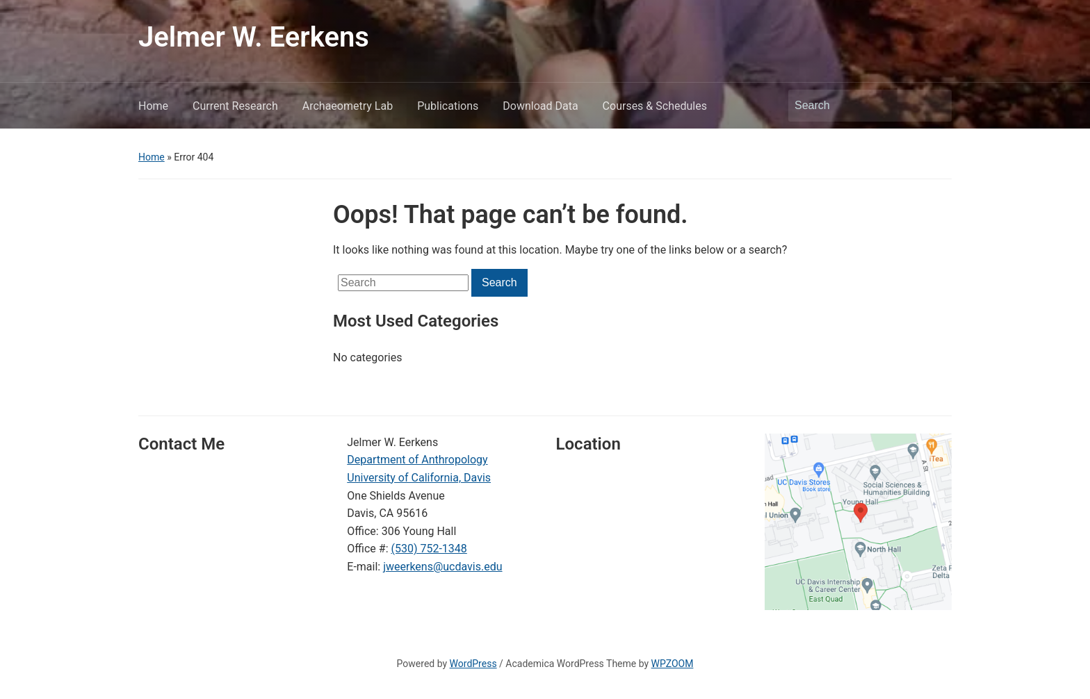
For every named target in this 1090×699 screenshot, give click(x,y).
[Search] (857, 106)
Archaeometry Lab (347, 106)
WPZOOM (672, 663)
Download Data (540, 106)
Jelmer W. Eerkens (253, 37)
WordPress (473, 663)
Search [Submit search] (934, 106)
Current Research (235, 106)
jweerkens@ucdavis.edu (442, 566)
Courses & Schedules (655, 106)
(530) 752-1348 (428, 548)
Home (153, 106)
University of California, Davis (419, 477)
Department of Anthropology (417, 459)
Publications (447, 106)
